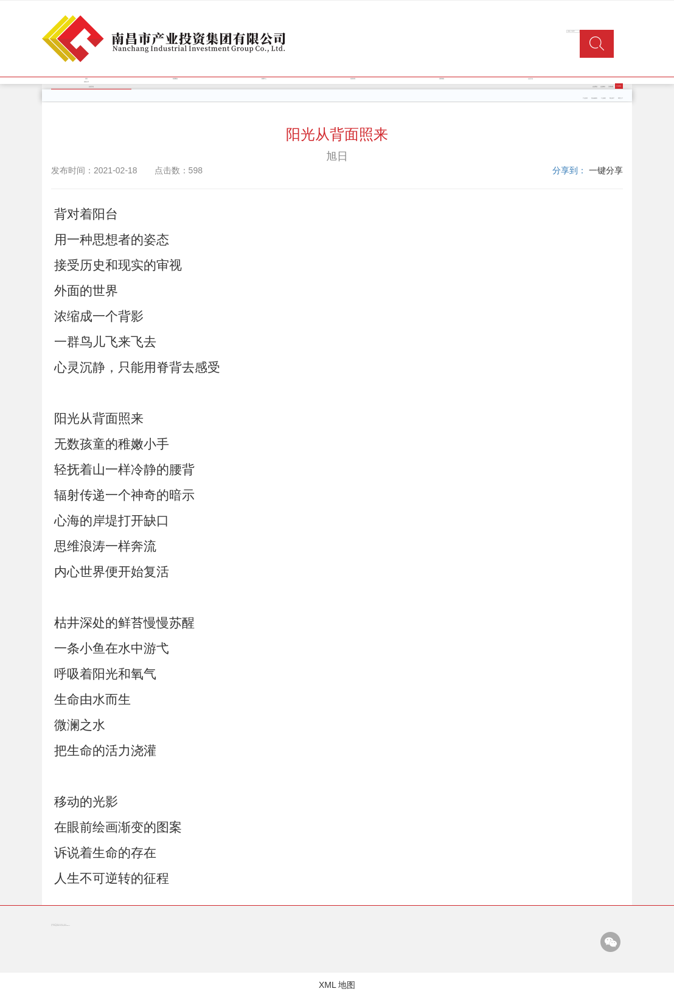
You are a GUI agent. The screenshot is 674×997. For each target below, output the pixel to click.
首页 (86, 78)
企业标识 (602, 86)
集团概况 (175, 78)
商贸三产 (620, 98)
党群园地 (441, 78)
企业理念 (594, 86)
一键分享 (606, 170)
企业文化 (530, 78)
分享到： (569, 170)
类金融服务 (594, 98)
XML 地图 (337, 985)
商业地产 (612, 98)
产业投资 (585, 98)
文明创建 (610, 86)
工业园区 (603, 98)
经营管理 (352, 78)
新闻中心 (264, 78)
